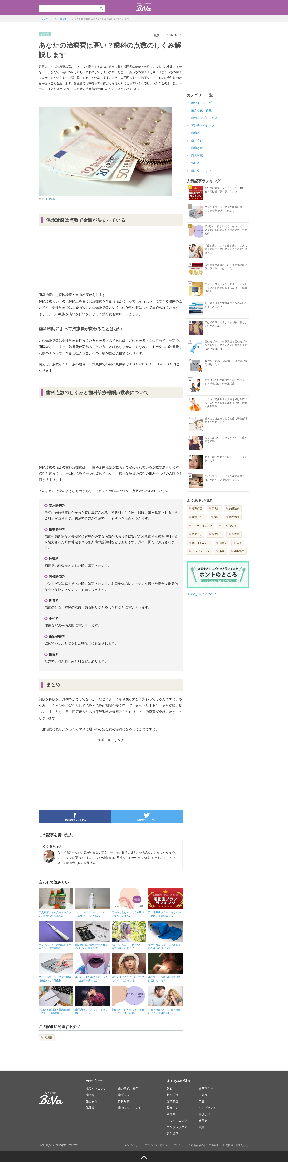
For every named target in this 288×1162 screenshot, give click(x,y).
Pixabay (50, 199)
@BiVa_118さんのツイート (205, 594)
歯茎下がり (198, 517)
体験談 (195, 163)
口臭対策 (197, 155)
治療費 (48, 1037)
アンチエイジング (202, 125)
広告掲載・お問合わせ (235, 1145)
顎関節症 (197, 508)
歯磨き (195, 132)
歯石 (216, 517)
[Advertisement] (111, 261)
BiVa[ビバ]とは (132, 1145)
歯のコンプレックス (204, 117)
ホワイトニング (201, 102)
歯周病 (223, 542)
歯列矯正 (239, 551)
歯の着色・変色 (201, 110)
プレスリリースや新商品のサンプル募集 (196, 1145)
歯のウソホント (201, 170)
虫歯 (221, 551)
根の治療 (234, 517)
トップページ (46, 19)
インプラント (229, 525)
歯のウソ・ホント (129, 1107)
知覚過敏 (234, 508)
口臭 (239, 542)
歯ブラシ (197, 140)
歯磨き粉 (197, 148)
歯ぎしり (217, 534)
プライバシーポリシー (156, 1145)
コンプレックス (201, 551)
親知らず (197, 534)
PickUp (62, 19)
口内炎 (215, 508)
